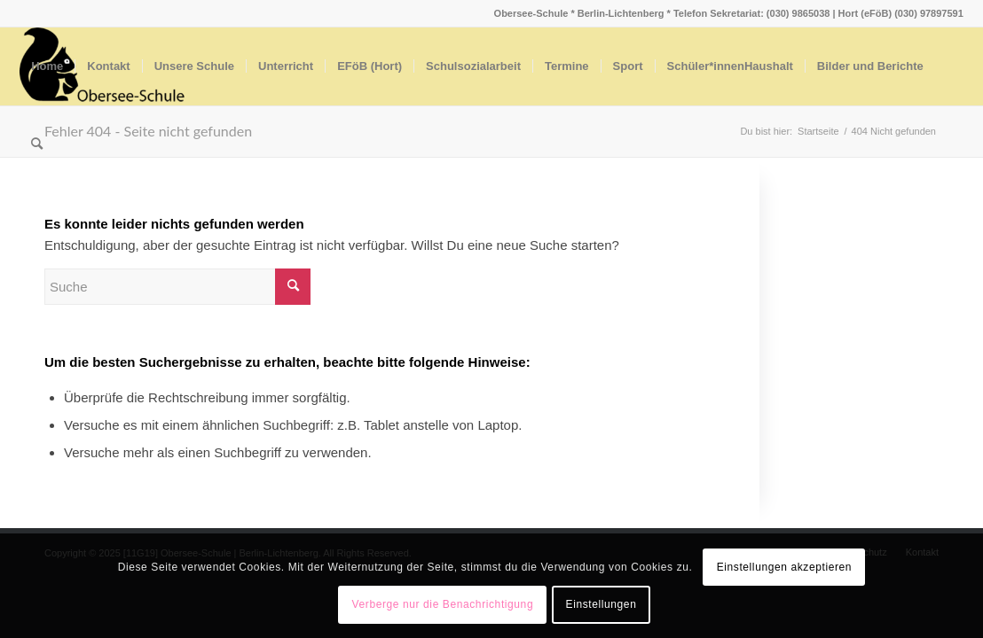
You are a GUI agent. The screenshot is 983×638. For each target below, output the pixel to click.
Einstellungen (601, 604)
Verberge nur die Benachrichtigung (443, 604)
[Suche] (37, 144)
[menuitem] (47, 66)
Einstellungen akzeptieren (784, 567)
